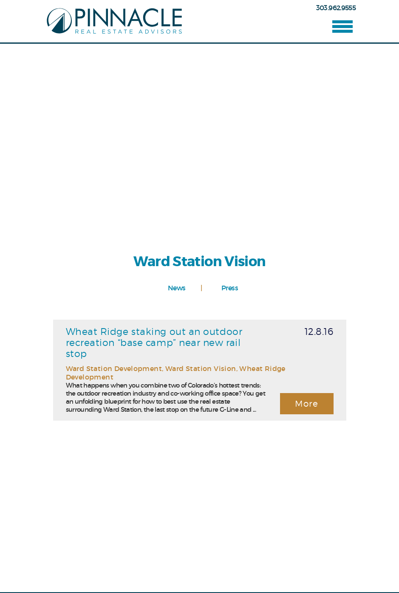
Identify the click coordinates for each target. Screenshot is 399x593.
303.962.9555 (336, 7)
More (306, 404)
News (176, 288)
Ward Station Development (114, 368)
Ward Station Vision (200, 368)
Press (229, 288)
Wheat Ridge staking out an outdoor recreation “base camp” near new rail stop (154, 342)
